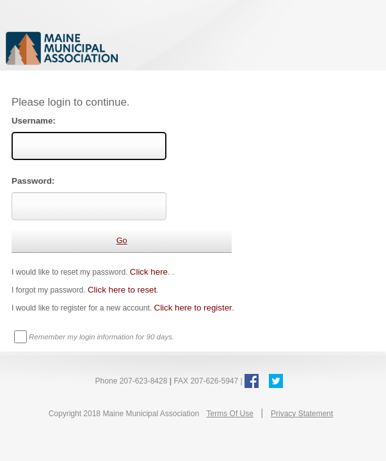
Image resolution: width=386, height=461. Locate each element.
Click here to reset (122, 290)
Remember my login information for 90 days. (101, 337)
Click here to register (193, 307)
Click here (149, 272)
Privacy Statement (302, 413)
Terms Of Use (230, 413)
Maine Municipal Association (137, 47)
